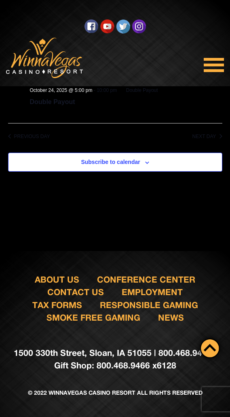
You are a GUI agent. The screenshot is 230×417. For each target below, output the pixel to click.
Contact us (75, 292)
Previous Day (29, 136)
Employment (152, 292)
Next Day (207, 136)
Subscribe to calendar (110, 162)
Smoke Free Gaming (93, 318)
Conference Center (146, 279)
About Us (57, 279)
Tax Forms (57, 305)
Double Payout (52, 101)
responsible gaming (149, 305)
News (171, 318)
